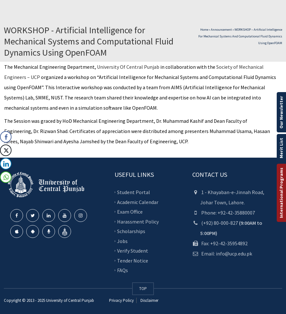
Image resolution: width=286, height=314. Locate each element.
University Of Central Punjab (128, 67)
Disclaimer (148, 300)
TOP (143, 288)
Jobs (122, 241)
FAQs (122, 270)
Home (204, 29)
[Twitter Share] (6, 150)
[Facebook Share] (6, 137)
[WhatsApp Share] (6, 177)
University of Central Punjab (70, 300)
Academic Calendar (137, 202)
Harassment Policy (138, 221)
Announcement (221, 29)
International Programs (281, 193)
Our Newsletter (281, 112)
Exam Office (130, 211)
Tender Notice (132, 260)
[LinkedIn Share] (6, 163)
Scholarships (131, 231)
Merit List (281, 148)
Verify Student (132, 250)
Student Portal (133, 192)
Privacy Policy (121, 300)
